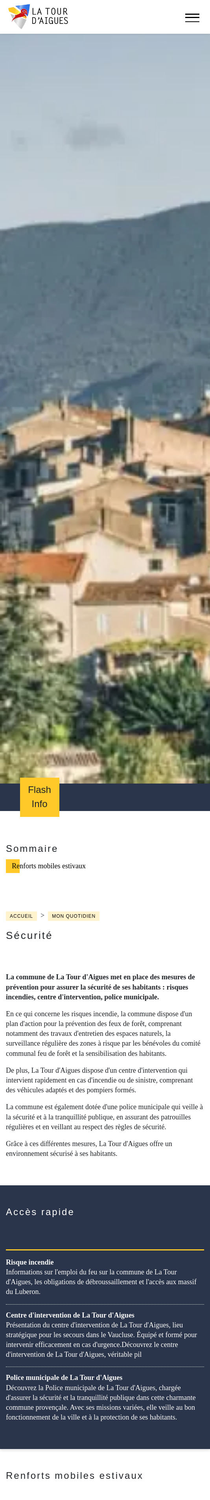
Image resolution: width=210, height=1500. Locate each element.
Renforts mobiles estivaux (49, 866)
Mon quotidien (74, 916)
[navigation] (192, 22)
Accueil (21, 916)
